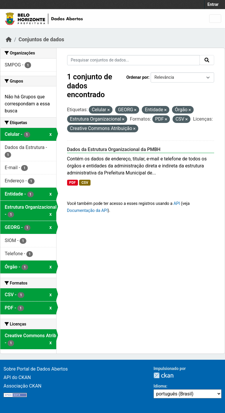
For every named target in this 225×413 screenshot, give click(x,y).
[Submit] (207, 60)
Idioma (160, 386)
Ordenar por (137, 77)
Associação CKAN (23, 386)
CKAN (163, 375)
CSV (84, 183)
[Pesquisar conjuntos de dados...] (133, 60)
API (176, 203)
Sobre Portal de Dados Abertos (36, 369)
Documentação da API (87, 210)
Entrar (213, 4)
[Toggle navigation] (215, 18)
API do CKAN (17, 377)
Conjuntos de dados (41, 39)
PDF (72, 183)
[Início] (9, 39)
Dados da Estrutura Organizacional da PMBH (114, 149)
